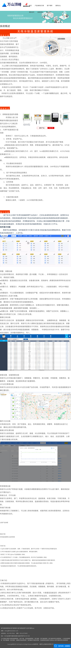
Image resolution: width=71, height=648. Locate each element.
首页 (30, 5)
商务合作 (31, 12)
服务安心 (58, 5)
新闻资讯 (40, 12)
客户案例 (49, 5)
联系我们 (48, 12)
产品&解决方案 (39, 5)
